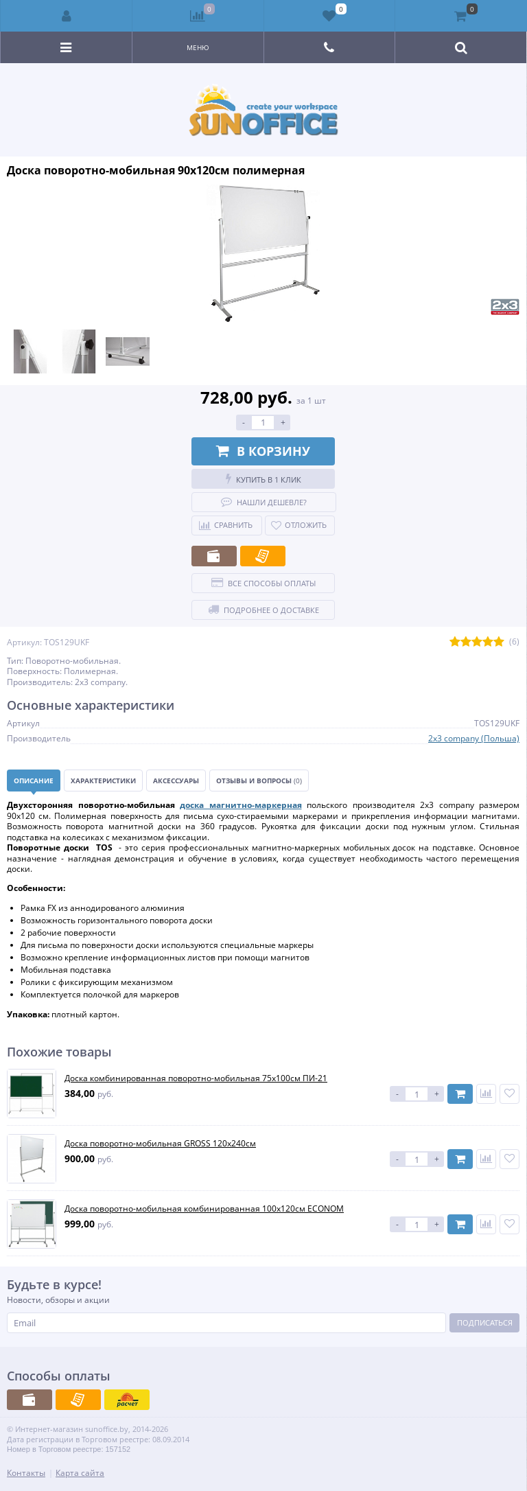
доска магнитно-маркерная (241, 805)
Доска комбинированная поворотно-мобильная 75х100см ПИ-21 (196, 1078)
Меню (198, 47)
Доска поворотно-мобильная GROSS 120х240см (160, 1143)
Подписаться (485, 1322)
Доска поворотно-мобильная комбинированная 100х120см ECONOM (204, 1208)
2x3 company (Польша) (473, 738)
